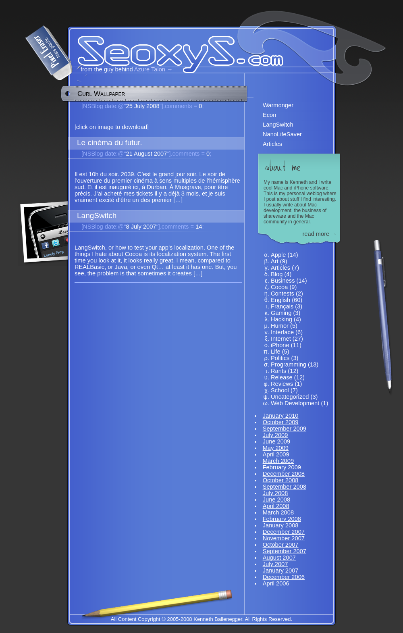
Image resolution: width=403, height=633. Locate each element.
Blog (277, 274)
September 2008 (284, 486)
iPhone (280, 345)
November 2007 (284, 538)
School (280, 390)
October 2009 (281, 422)
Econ (269, 115)
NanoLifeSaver (282, 134)
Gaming (281, 313)
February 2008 (282, 519)
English (280, 300)
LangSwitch (278, 124)
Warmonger (278, 105)
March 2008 (278, 512)
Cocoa (279, 287)
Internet (281, 338)
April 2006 (276, 583)
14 (180, 226)
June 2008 (276, 499)
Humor (280, 326)
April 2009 (276, 454)
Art (274, 261)
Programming (288, 364)
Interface (282, 332)
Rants (278, 371)
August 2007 (279, 557)
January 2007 (281, 570)
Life (275, 351)
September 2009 (284, 428)
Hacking (281, 319)
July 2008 (275, 493)
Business (283, 280)
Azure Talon (149, 69)
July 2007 (275, 564)
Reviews (282, 384)
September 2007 (284, 551)
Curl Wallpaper (101, 94)
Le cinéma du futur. (109, 142)
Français (282, 306)
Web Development (295, 403)
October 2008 (281, 480)
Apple (278, 255)
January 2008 (281, 525)
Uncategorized (290, 397)
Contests (282, 293)
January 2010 (281, 415)
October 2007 (281, 544)
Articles (272, 144)
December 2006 (284, 577)
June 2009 (276, 441)
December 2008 (284, 474)
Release (282, 377)
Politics (280, 358)
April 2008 (276, 506)
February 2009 (282, 467)
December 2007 (284, 532)
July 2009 (275, 435)
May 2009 (276, 448)
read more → (319, 234)
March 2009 (278, 461)
